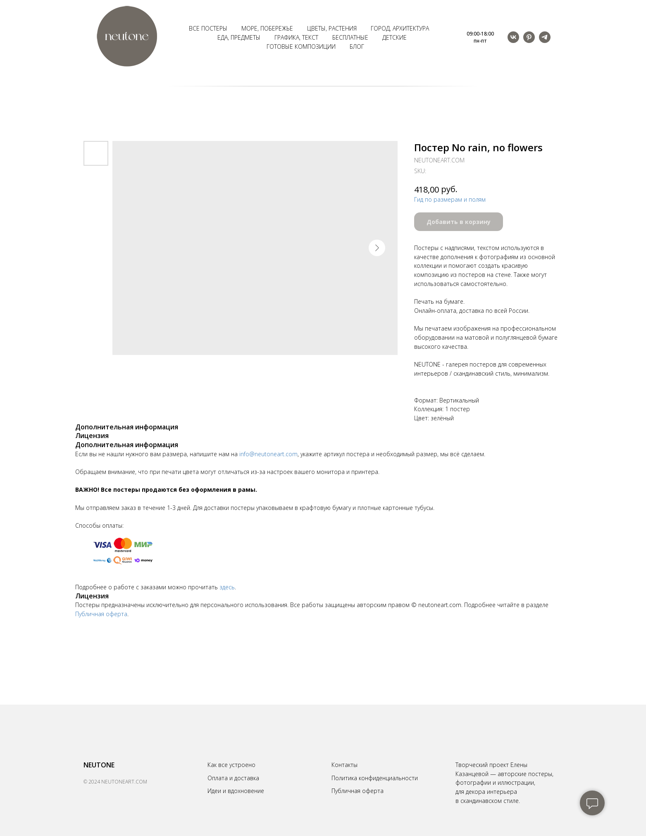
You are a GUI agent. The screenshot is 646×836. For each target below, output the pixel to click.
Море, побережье (267, 28)
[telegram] (545, 37)
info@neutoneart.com (268, 454)
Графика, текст (296, 37)
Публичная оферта (101, 614)
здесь (227, 587)
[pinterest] (529, 37)
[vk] (513, 37)
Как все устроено (231, 765)
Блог (357, 46)
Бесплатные (350, 37)
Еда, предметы (238, 37)
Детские (394, 37)
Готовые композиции (301, 46)
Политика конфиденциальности (374, 778)
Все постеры (208, 28)
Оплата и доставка (233, 778)
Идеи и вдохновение (235, 791)
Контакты (344, 765)
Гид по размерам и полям (450, 199)
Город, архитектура (400, 28)
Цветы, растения (332, 28)
